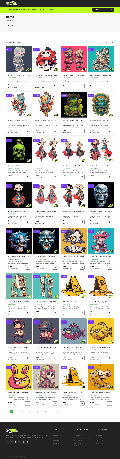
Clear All (11, 25)
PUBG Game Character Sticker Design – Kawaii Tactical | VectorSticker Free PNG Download (19, 347)
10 (45, 411)
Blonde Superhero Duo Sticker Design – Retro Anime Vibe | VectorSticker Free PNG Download (74, 166)
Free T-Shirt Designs (69, 123)
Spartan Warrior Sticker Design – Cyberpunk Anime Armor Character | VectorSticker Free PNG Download (19, 120)
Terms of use (56, 443)
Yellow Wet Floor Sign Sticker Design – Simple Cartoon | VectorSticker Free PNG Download (74, 302)
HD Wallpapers (78, 443)
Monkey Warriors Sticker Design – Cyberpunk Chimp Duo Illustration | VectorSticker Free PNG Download (74, 75)
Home (7, 20)
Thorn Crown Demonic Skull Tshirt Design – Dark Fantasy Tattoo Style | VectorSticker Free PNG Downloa (101, 120)
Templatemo (99, 435)
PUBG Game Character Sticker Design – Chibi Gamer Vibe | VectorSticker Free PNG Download (46, 347)
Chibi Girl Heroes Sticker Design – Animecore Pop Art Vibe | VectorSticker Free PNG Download (101, 166)
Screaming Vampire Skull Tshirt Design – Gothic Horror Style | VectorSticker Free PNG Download (101, 211)
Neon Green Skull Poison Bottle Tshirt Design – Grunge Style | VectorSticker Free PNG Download (19, 166)
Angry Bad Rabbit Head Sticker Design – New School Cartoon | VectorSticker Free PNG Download (19, 392)
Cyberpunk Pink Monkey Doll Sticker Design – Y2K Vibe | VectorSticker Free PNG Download (101, 256)
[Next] (61, 411)
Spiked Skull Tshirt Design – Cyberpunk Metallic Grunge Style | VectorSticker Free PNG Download (19, 256)
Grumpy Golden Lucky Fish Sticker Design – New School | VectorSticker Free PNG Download (101, 347)
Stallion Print (99, 443)
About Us (55, 435)
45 (53, 411)
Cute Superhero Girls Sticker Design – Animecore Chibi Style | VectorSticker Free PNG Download (74, 211)
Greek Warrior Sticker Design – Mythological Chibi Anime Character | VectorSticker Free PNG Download (46, 120)
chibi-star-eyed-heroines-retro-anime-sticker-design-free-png (46, 211)
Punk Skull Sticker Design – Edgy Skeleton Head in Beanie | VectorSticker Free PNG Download (46, 75)
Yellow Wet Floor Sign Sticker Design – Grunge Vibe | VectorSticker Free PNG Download (101, 302)
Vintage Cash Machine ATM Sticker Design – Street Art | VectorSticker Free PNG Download (19, 302)
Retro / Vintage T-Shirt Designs (82, 437)
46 (57, 411)
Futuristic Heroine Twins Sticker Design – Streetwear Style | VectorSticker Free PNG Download (46, 166)
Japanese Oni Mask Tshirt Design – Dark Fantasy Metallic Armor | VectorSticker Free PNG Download (46, 256)
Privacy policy (56, 440)
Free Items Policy (57, 445)
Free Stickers (12, 77)
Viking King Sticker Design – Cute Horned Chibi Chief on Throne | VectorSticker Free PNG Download (101, 75)
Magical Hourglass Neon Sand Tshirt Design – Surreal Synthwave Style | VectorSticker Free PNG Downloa (74, 120)
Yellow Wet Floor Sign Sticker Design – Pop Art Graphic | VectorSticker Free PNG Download (74, 392)
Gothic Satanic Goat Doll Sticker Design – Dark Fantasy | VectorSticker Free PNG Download (74, 256)
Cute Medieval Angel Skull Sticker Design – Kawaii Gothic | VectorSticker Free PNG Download (46, 392)
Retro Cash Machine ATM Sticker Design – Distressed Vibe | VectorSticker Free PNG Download (46, 302)
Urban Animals (78, 440)
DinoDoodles (100, 440)
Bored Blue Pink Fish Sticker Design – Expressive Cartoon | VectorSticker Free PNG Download (74, 347)
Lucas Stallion (100, 437)
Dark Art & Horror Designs (81, 445)
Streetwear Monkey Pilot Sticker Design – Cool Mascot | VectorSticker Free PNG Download (101, 392)
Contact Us (56, 437)
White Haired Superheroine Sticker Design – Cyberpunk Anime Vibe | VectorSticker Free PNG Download (19, 211)
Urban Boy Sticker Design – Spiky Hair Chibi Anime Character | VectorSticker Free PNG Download (19, 75)
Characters (77, 435)
